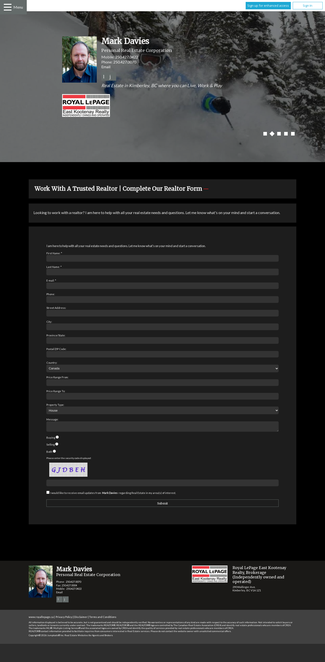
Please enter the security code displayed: (69, 459)
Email (105, 66)
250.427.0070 (124, 62)
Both (49, 453)
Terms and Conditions (102, 618)
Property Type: (55, 404)
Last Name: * (54, 266)
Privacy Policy (64, 618)
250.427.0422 (126, 57)
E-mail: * (51, 280)
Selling (50, 445)
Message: (52, 419)
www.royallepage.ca (41, 618)
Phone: (50, 294)
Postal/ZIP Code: (56, 349)
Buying (50, 439)
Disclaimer (80, 618)
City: (49, 321)
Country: (51, 362)
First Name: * (54, 253)
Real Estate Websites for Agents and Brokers (89, 636)
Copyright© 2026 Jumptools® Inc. (46, 636)
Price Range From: (57, 377)
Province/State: (55, 335)
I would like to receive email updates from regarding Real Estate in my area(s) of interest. (113, 494)
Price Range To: (55, 391)
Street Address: (56, 307)
